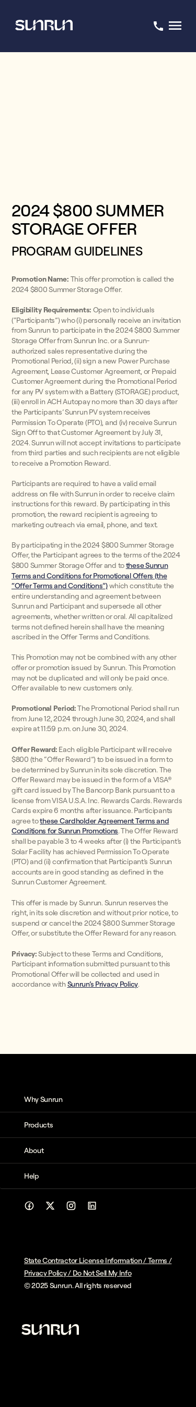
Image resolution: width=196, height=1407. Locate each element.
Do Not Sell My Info (102, 1273)
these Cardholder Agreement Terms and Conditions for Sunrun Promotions (90, 826)
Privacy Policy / (48, 1273)
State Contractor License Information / (86, 1260)
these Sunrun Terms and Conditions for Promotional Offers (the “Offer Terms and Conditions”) (89, 575)
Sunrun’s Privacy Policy (103, 984)
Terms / (160, 1260)
